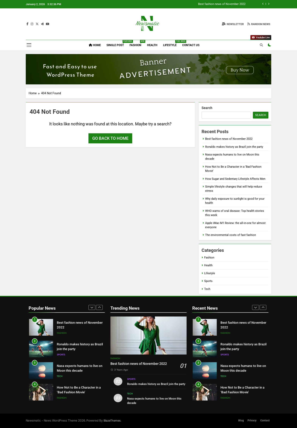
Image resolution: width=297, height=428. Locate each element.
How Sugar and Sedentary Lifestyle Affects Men (235, 179)
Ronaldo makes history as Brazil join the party (234, 146)
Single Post (116, 43)
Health (152, 45)
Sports (208, 281)
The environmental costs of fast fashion (230, 235)
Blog (241, 420)
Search (207, 108)
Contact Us (190, 45)
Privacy (252, 420)
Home (95, 45)
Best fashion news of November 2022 (221, 4)
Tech (207, 289)
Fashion (137, 43)
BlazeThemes (112, 420)
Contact (265, 420)
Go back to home (110, 138)
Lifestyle (171, 43)
